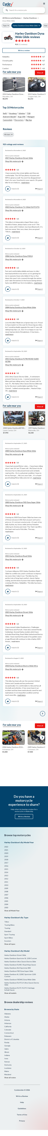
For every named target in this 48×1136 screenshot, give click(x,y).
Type (5, 26)
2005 (6, 901)
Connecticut (9, 1033)
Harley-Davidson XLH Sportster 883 (17, 968)
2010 (6, 885)
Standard (7, 931)
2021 (6, 850)
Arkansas (7, 1023)
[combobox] (24, 10)
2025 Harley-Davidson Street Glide (19, 614)
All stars (7, 134)
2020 (6, 853)
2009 (6, 888)
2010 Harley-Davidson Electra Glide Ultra (21, 667)
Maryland (7, 1074)
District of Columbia (11, 1039)
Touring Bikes (9, 925)
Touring (7, 928)
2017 (6, 863)
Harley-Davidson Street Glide (15, 955)
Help (22, 1102)
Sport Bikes (8, 938)
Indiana (7, 1055)
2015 (6, 869)
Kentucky (8, 1065)
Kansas (7, 1062)
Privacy (22, 1121)
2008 (6, 892)
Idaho (6, 1049)
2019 (6, 856)
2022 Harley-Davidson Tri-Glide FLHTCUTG (22, 209)
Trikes (6, 922)
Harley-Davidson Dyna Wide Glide (25, 26)
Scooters (7, 941)
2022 (6, 847)
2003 (6, 908)
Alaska (6, 1017)
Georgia (7, 1046)
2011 (6, 882)
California (7, 1026)
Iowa (6, 1058)
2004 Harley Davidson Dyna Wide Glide (20, 309)
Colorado (7, 1030)
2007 (6, 895)
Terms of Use (22, 1115)
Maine (6, 1071)
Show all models (10, 993)
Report (40, 189)
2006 (6, 898)
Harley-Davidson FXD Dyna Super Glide (18, 971)
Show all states (10, 1078)
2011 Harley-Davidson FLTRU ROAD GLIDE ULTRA (22, 362)
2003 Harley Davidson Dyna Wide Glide (20, 453)
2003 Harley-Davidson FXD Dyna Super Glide (22, 504)
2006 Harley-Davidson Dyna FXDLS (19, 258)
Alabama (7, 1014)
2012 (6, 879)
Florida (6, 1042)
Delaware (7, 1036)
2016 (6, 866)
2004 (6, 904)
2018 (6, 860)
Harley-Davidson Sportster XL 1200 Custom (20, 958)
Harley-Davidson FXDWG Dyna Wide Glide (20, 980)
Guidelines (22, 1108)
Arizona (7, 1020)
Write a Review (24, 817)
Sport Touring (9, 935)
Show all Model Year (12, 911)
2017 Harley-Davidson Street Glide (19, 160)
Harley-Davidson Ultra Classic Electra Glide (20, 962)
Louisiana (7, 1068)
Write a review (24, 50)
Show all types (9, 944)
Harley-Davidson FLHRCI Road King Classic (20, 965)
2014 (6, 872)
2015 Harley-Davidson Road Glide (18, 558)
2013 (6, 876)
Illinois (6, 1052)
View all (40, 73)
